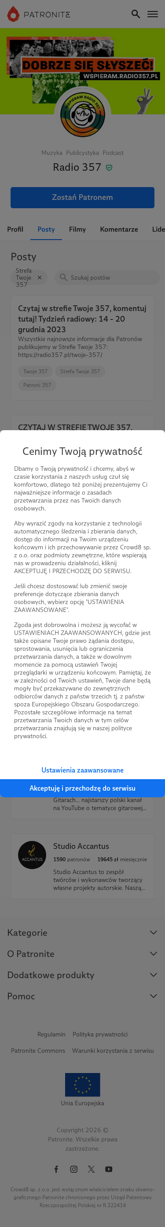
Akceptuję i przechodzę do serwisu (82, 788)
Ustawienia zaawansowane (82, 770)
